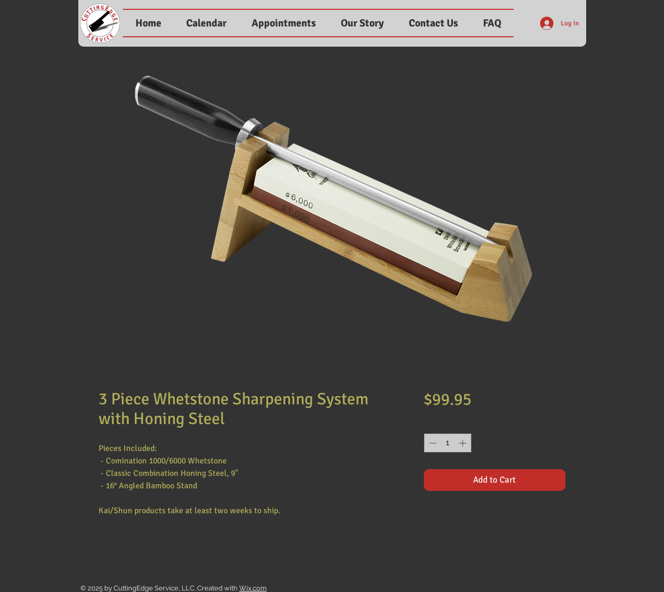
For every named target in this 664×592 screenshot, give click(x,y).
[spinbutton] (447, 443)
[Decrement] (431, 443)
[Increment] (463, 443)
